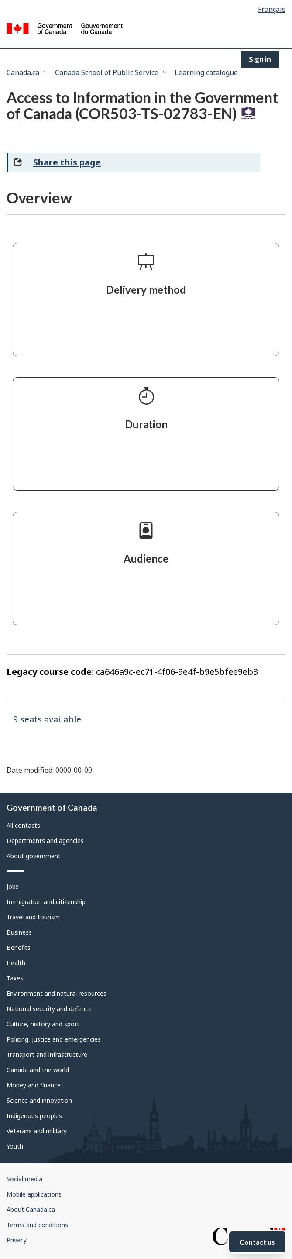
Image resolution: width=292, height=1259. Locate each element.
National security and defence (49, 1008)
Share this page (67, 162)
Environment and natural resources (56, 993)
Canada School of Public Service (106, 72)
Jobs (13, 886)
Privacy (17, 1240)
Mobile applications (34, 1194)
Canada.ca (23, 72)
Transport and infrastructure (47, 1054)
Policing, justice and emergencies (54, 1039)
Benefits (19, 947)
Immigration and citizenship (46, 902)
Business (19, 932)
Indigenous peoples (34, 1115)
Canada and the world (38, 1070)
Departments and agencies (45, 840)
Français (271, 9)
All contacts (23, 825)
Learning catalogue (206, 72)
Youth (15, 1146)
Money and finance (34, 1085)
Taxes (15, 978)
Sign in (260, 59)
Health (16, 963)
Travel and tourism (33, 917)
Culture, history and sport (43, 1024)
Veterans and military (37, 1131)
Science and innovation (39, 1100)
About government (34, 856)
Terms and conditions (37, 1225)
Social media (24, 1179)
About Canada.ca (31, 1209)
